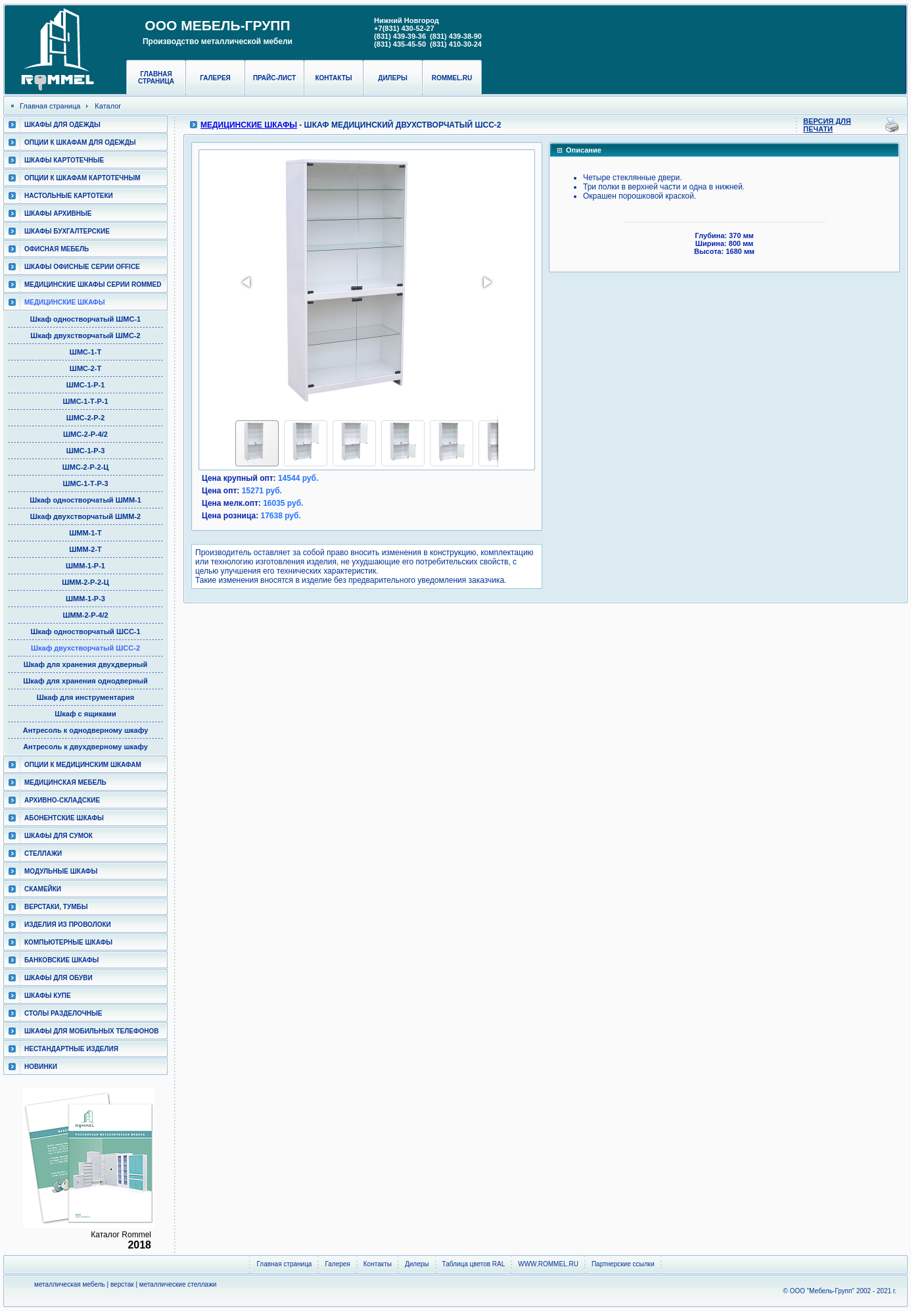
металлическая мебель (69, 1284)
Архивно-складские (62, 800)
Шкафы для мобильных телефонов (91, 1031)
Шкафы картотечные (64, 160)
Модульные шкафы (60, 871)
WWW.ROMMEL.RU (548, 1264)
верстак (122, 1284)
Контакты (333, 78)
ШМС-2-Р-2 (85, 418)
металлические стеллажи (178, 1284)
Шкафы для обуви (58, 977)
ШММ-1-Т (85, 533)
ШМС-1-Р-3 (85, 451)
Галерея (215, 78)
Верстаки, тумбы (55, 906)
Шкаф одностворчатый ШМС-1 (85, 319)
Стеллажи (43, 853)
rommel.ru (452, 78)
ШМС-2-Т (85, 368)
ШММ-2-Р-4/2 (85, 615)
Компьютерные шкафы (68, 942)
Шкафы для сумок (58, 835)
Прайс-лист (274, 78)
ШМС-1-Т (85, 352)
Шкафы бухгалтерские (67, 231)
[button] (247, 282)
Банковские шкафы (61, 960)
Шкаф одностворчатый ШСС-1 (85, 631)
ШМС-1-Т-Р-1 (85, 401)
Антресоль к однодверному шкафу (86, 730)
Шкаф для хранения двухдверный (85, 664)
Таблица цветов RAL (473, 1264)
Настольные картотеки (68, 195)
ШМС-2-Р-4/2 (85, 434)
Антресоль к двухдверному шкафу (85, 747)
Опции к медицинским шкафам (82, 764)
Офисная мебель (56, 249)
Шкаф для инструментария (86, 697)
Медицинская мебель (65, 782)
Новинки (40, 1066)
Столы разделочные (63, 1013)
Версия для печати (827, 125)
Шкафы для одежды (62, 124)
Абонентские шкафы (64, 818)
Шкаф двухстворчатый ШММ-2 (85, 516)
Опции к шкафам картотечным (82, 178)
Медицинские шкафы (64, 302)
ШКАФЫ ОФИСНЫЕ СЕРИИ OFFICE (82, 266)
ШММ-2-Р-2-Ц (85, 582)
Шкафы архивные (58, 213)
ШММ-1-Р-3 (85, 599)
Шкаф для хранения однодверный (85, 681)
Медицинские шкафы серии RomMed (92, 284)
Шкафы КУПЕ (47, 995)
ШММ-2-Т (85, 549)
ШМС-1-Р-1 (85, 385)
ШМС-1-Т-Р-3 (85, 483)
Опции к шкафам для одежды (80, 142)
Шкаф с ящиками (85, 714)
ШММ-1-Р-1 (85, 566)
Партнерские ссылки (623, 1264)
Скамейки (42, 889)
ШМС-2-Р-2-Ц (85, 467)
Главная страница (156, 77)
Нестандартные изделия (71, 1048)
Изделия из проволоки (67, 924)
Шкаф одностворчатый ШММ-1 (85, 500)
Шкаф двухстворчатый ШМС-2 (85, 335)
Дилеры (392, 78)
